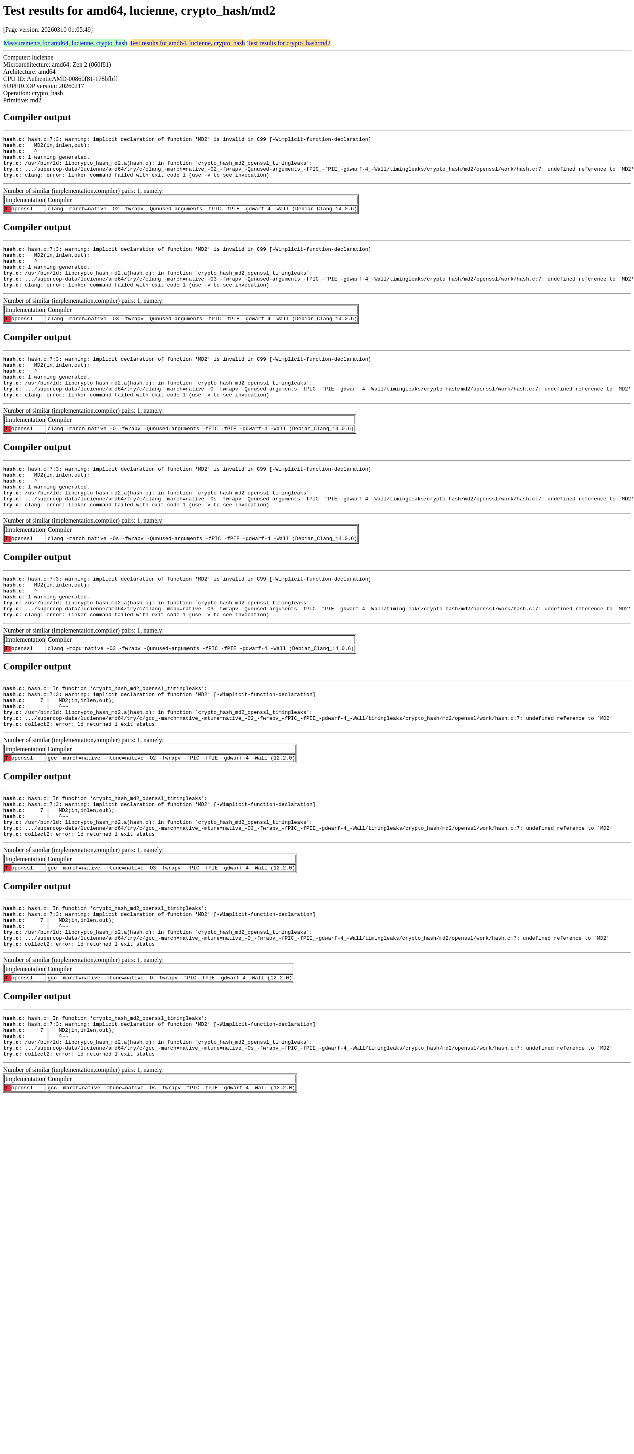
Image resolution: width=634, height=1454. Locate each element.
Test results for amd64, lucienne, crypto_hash (187, 43)
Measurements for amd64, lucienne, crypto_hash (65, 43)
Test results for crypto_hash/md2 (289, 43)
